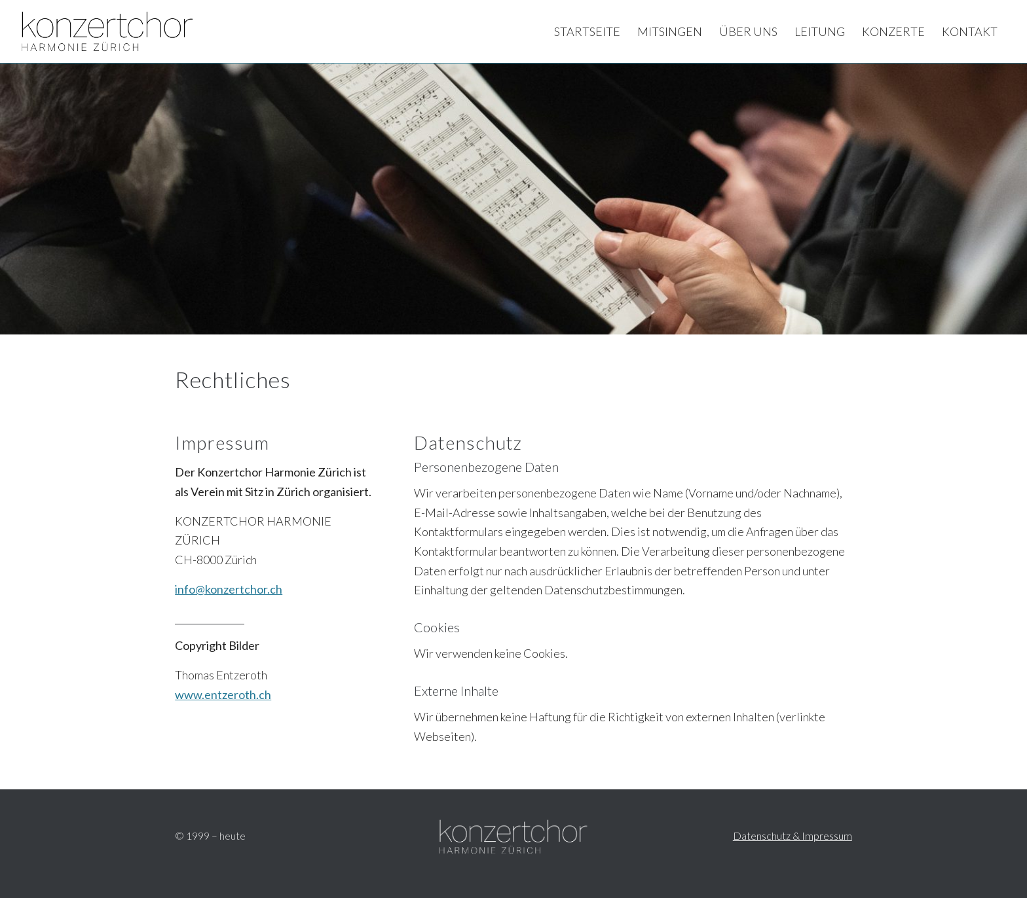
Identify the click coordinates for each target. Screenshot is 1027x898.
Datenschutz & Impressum (792, 835)
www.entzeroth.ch (223, 694)
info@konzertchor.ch (228, 589)
